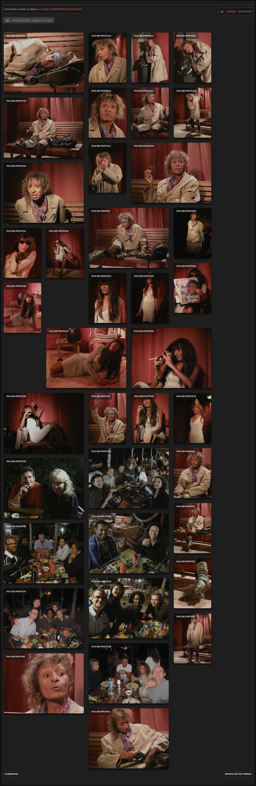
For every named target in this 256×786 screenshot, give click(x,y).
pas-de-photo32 (129, 478)
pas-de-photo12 (192, 58)
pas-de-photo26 (22, 308)
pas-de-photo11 (150, 58)
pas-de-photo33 (44, 488)
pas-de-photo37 (44, 618)
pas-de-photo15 (44, 128)
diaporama (245, 11)
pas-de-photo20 (192, 233)
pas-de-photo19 (44, 193)
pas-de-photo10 (107, 58)
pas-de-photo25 (150, 298)
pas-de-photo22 (65, 253)
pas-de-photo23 (192, 288)
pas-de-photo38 (129, 673)
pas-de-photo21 (22, 253)
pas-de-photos (72, 9)
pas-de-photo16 (192, 113)
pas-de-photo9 (192, 638)
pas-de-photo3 (107, 418)
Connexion (11, 774)
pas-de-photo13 (107, 113)
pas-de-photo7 (192, 528)
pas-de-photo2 (129, 238)
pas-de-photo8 (192, 583)
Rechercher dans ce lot (32, 20)
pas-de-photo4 (192, 473)
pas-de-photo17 (107, 168)
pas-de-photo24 (107, 298)
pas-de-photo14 (150, 113)
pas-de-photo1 (44, 63)
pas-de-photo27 (86, 358)
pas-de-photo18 (171, 173)
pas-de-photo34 (129, 543)
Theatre (56, 9)
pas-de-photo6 (129, 738)
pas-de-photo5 (44, 683)
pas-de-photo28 (171, 358)
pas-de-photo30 (150, 418)
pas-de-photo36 (129, 608)
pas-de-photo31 (192, 418)
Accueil (44, 9)
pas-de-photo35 (44, 553)
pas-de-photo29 (44, 423)
